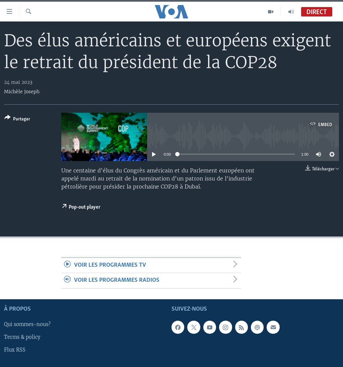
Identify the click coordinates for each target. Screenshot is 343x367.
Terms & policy (22, 337)
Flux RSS (14, 350)
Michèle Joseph (22, 92)
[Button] (17, 119)
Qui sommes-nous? (27, 324)
